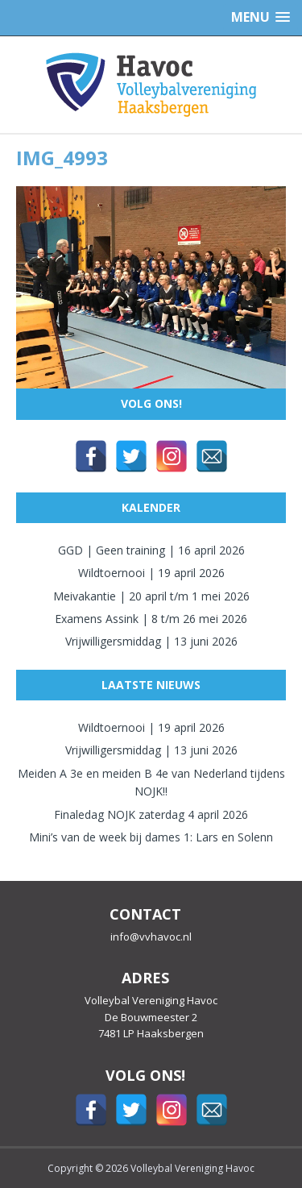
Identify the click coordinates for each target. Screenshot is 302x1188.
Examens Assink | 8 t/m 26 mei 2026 (151, 618)
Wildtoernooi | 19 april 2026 (151, 572)
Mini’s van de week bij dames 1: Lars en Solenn (151, 837)
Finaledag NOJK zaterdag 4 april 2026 (151, 814)
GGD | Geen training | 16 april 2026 (151, 550)
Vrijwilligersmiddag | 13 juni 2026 (151, 641)
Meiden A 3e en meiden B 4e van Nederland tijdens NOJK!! (151, 782)
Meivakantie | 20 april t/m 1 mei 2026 (151, 596)
